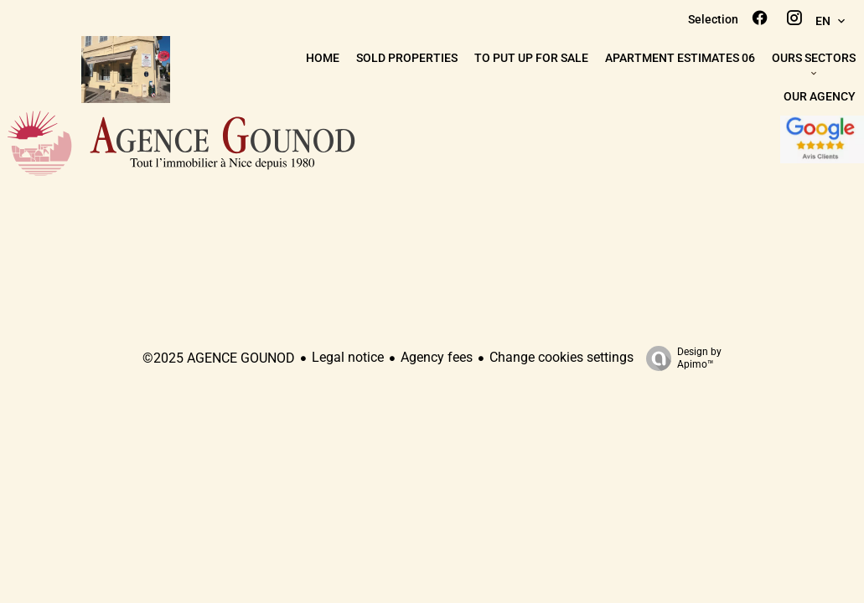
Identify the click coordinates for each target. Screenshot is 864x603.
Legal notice (348, 357)
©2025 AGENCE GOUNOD (218, 358)
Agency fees (437, 357)
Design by (680, 358)
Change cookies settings (561, 357)
